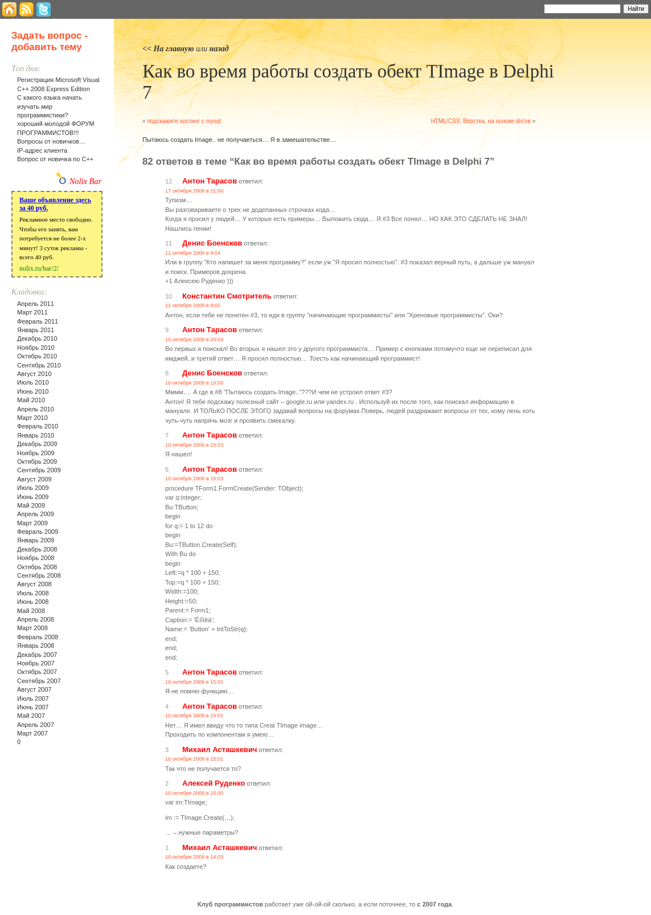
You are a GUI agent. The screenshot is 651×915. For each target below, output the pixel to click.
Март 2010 (32, 417)
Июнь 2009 (33, 496)
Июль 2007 (33, 698)
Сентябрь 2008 (39, 575)
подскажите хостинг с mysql (183, 121)
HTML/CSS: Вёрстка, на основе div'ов (480, 121)
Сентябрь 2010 (39, 365)
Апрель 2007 (35, 724)
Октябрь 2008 (37, 566)
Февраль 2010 (37, 426)
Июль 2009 (33, 487)
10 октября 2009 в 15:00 (194, 793)
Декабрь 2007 (37, 654)
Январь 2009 (35, 540)
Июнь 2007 (33, 707)
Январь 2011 (35, 329)
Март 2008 (32, 627)
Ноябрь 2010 (36, 347)
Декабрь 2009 (37, 443)
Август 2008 (34, 584)
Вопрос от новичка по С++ (55, 159)
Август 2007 (34, 689)
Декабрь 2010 (37, 338)
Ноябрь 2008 (36, 557)
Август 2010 (34, 373)
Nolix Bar (85, 181)
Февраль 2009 (37, 531)
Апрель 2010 (35, 409)
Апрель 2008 (35, 619)
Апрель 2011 (35, 303)
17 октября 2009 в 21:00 (194, 191)
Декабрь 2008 (37, 549)
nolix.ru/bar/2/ (39, 268)
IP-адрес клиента (42, 150)
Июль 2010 (33, 382)
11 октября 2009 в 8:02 (192, 305)
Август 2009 (34, 479)
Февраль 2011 (37, 321)
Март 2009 (32, 523)
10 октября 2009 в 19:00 (194, 383)
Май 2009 (31, 505)
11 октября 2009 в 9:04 (192, 253)
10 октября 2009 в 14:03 (194, 857)
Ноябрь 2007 (36, 663)
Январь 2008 (35, 645)
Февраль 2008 (37, 637)
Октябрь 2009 (37, 461)
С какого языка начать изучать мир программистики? (49, 106)
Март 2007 (32, 733)
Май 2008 (31, 610)
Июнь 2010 (33, 391)
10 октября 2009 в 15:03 (194, 445)
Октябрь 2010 (37, 356)
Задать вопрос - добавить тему (49, 41)
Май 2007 (31, 715)
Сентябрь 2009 (39, 470)
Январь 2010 (35, 435)
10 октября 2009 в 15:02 (194, 682)
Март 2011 (32, 312)
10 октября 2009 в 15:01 (194, 715)
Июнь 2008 (33, 601)
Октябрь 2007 (37, 671)
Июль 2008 (33, 593)
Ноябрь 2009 (36, 453)
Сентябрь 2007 (39, 680)
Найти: (529, 8)
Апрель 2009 (35, 513)
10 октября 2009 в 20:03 (194, 339)
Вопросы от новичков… (51, 141)
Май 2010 (31, 400)
